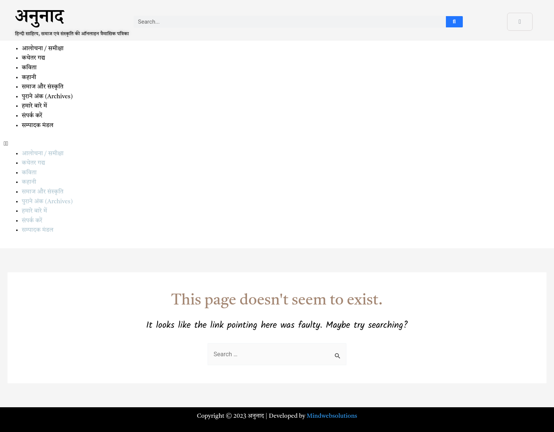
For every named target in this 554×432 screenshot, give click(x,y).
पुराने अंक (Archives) (47, 97)
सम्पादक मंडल (37, 126)
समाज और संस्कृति (42, 87)
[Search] (454, 21)
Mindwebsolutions (332, 416)
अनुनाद (39, 19)
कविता (29, 68)
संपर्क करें (32, 116)
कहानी (29, 78)
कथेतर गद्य (33, 58)
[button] (277, 144)
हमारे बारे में (35, 106)
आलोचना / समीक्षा (42, 49)
